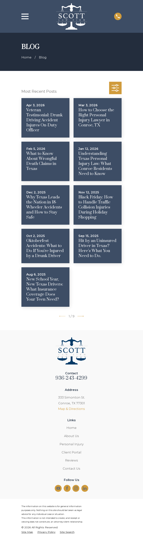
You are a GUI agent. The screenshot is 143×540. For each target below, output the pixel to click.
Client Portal (71, 452)
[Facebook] (67, 488)
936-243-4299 (71, 378)
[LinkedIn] (85, 488)
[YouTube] (58, 488)
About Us (71, 436)
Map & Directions (71, 409)
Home (71, 428)
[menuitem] (27, 532)
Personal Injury (72, 444)
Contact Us (71, 468)
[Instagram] (76, 488)
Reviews (71, 460)
